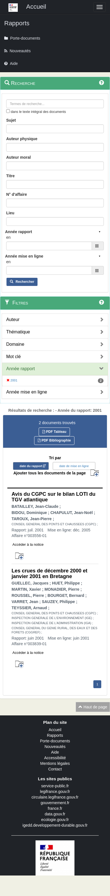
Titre (10, 176)
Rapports (55, 735)
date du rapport (30, 466)
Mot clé (13, 356)
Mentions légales (55, 763)
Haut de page (92, 707)
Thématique (18, 331)
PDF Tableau (54, 432)
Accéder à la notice (28, 544)
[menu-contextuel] (8, 111)
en (8, 237)
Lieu (10, 213)
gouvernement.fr (55, 803)
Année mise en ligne (26, 392)
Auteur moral (18, 157)
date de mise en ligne (74, 466)
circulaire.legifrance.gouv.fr (55, 797)
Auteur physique (21, 139)
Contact (55, 769)
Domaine (15, 344)
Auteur (12, 319)
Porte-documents (55, 741)
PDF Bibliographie (54, 440)
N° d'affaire (16, 194)
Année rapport (20, 368)
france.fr (55, 808)
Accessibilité (55, 758)
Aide (55, 752)
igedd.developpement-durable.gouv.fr (55, 825)
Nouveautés (55, 746)
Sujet (11, 120)
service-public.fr (55, 786)
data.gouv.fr (55, 814)
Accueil (55, 729)
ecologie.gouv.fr (55, 819)
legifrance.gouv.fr (55, 791)
